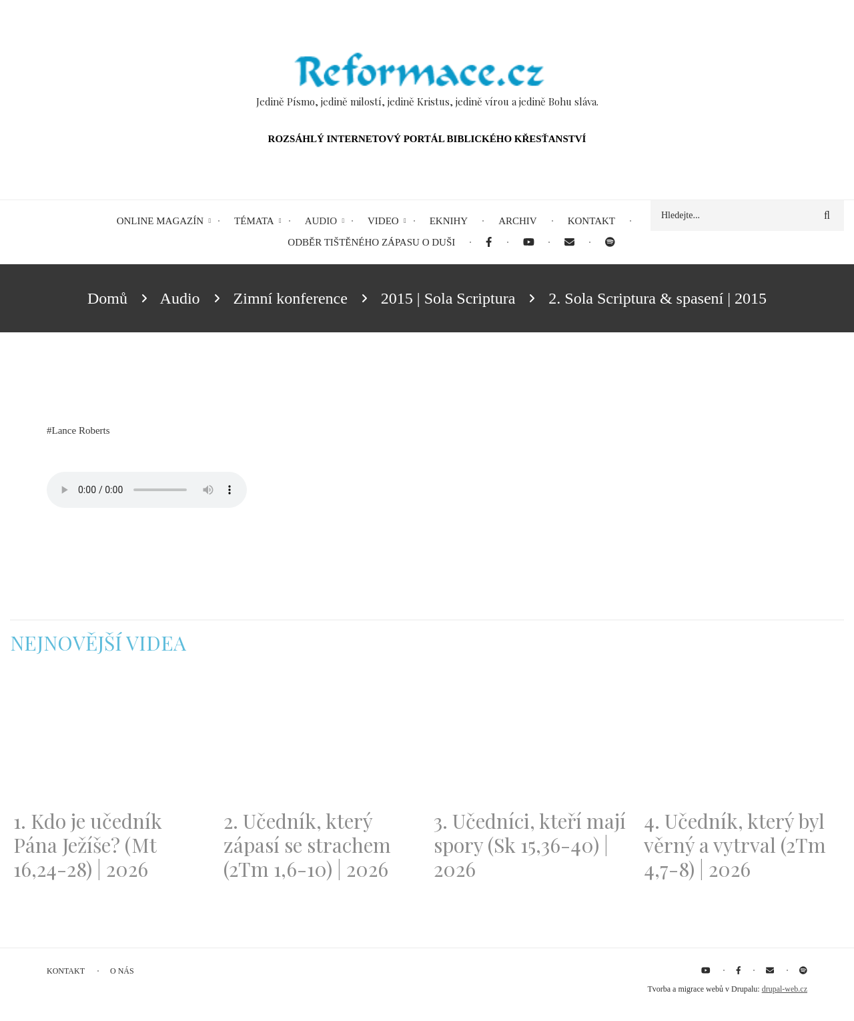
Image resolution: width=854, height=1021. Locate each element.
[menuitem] (488, 243)
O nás (122, 971)
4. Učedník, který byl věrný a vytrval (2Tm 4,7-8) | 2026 (735, 845)
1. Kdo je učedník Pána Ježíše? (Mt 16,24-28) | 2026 (87, 845)
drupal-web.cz (784, 989)
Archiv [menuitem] (517, 221)
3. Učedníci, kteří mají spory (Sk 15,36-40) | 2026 (530, 845)
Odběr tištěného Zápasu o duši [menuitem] (371, 242)
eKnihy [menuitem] (449, 221)
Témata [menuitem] (254, 221)
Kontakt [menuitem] (591, 221)
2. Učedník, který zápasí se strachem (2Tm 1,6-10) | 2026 (307, 845)
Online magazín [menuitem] (160, 221)
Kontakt (66, 971)
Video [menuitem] (383, 221)
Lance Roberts (81, 430)
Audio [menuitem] (321, 221)
